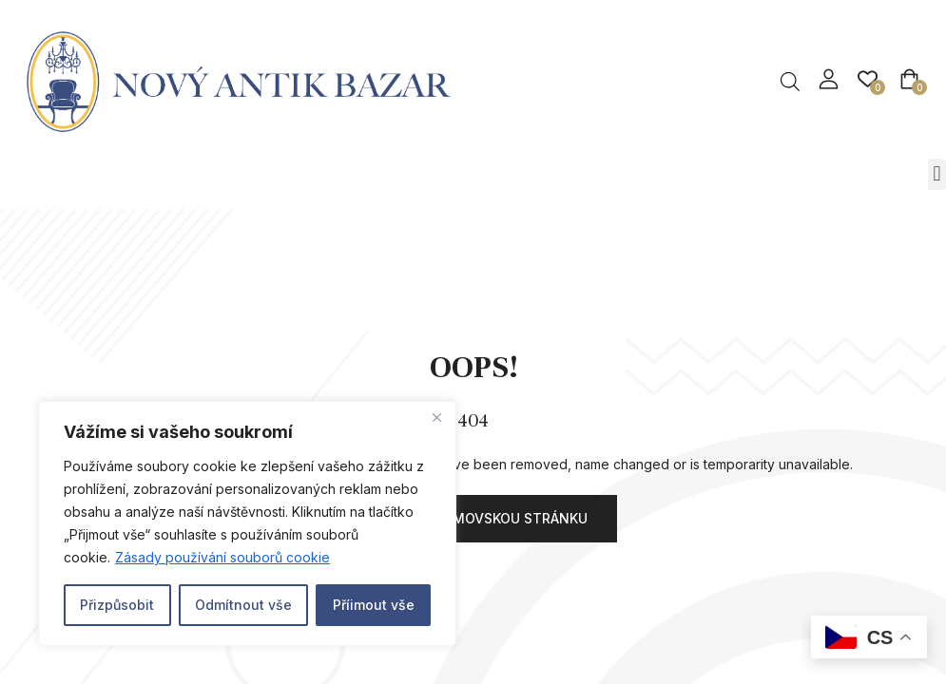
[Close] (436, 417)
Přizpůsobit (117, 605)
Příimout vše (374, 605)
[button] (937, 174)
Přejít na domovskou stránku (473, 518)
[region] (247, 523)
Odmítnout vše (243, 605)
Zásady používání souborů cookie (222, 557)
